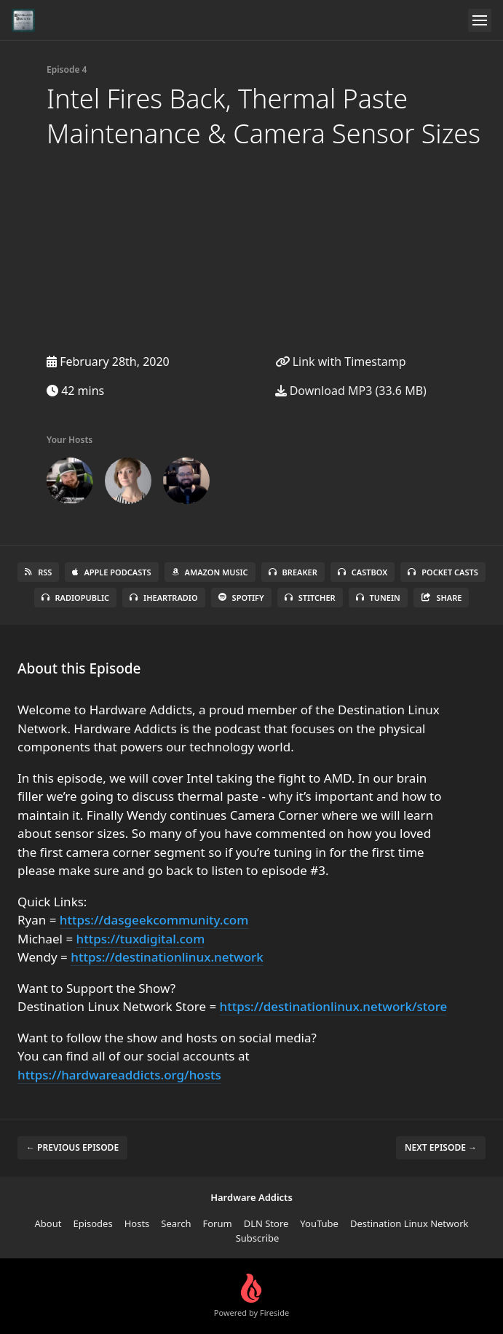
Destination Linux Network (409, 1223)
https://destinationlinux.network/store (334, 1006)
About (48, 1223)
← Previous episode (72, 1147)
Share (441, 597)
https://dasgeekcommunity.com (154, 919)
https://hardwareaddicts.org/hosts (119, 1074)
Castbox (362, 572)
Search (176, 1223)
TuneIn (378, 597)
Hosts (137, 1223)
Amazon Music (210, 572)
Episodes (92, 1223)
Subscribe (258, 1238)
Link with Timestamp (340, 362)
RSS (38, 572)
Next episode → (441, 1147)
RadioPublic (75, 597)
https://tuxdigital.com (140, 938)
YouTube (319, 1223)
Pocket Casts (443, 572)
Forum (216, 1223)
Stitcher (310, 597)
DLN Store (266, 1223)
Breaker (293, 572)
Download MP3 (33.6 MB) (351, 391)
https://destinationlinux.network (167, 956)
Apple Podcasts (111, 572)
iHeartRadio (164, 597)
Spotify (241, 597)
